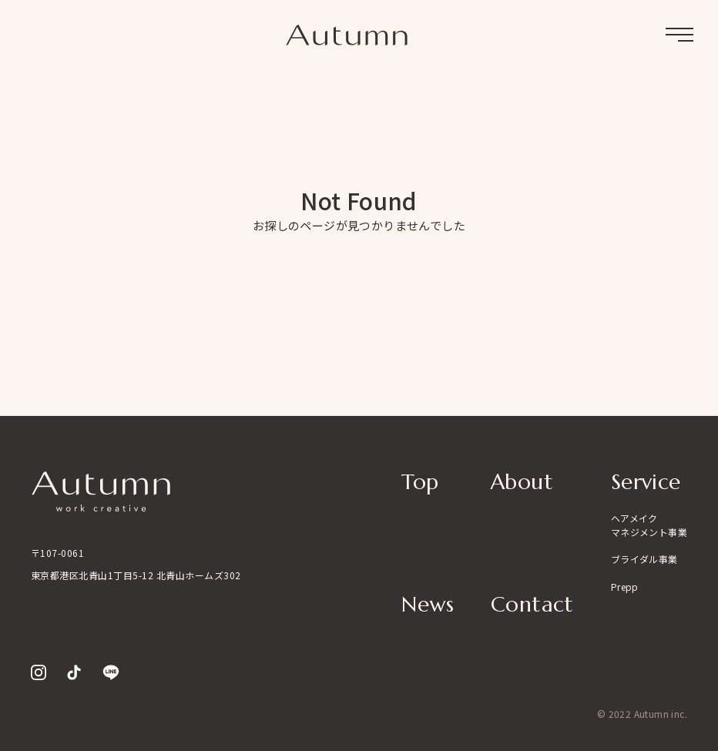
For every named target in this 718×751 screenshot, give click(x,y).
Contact (532, 604)
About (522, 481)
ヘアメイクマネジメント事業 (649, 524)
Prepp (625, 586)
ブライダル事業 (644, 558)
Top (419, 481)
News (427, 604)
